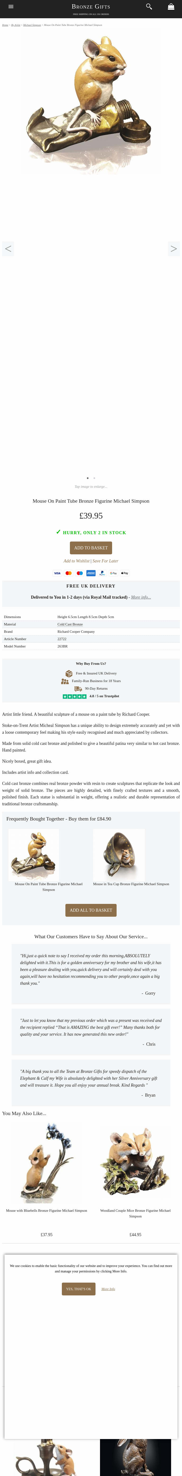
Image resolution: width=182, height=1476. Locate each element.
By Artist (15, 24)
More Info (108, 1289)
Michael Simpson (32, 24)
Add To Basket (91, 548)
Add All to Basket (91, 910)
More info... (141, 597)
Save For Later (105, 561)
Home (5, 24)
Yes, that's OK (78, 1289)
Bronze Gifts (91, 6)
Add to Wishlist (77, 561)
